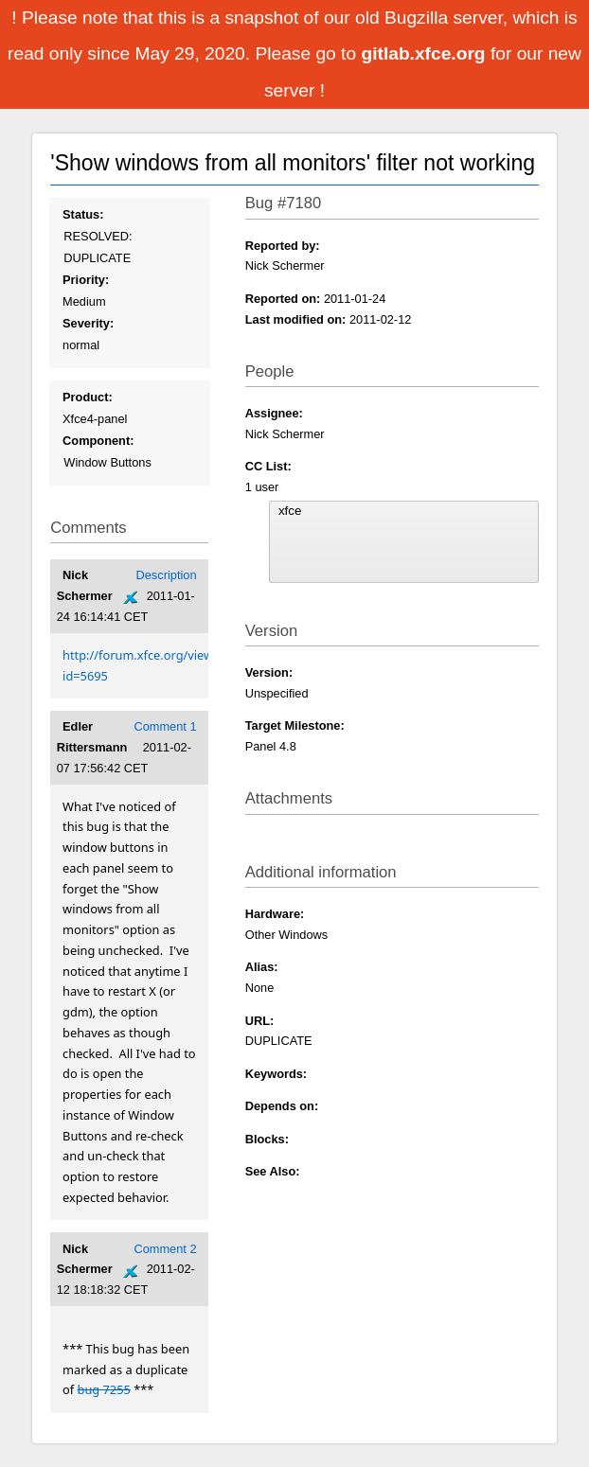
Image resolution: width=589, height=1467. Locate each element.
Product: (87, 397)
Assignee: (274, 413)
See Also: (272, 1171)
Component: (98, 440)
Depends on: (282, 1106)
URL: (260, 1021)
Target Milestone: (295, 725)
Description (166, 575)
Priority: (85, 280)
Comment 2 (165, 1249)
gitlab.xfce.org (425, 53)
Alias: (261, 967)
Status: (82, 214)
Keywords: (276, 1074)
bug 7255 (104, 1389)
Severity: (88, 323)
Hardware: (275, 914)
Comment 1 (165, 726)
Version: (269, 672)
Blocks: (267, 1139)
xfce (404, 511)
